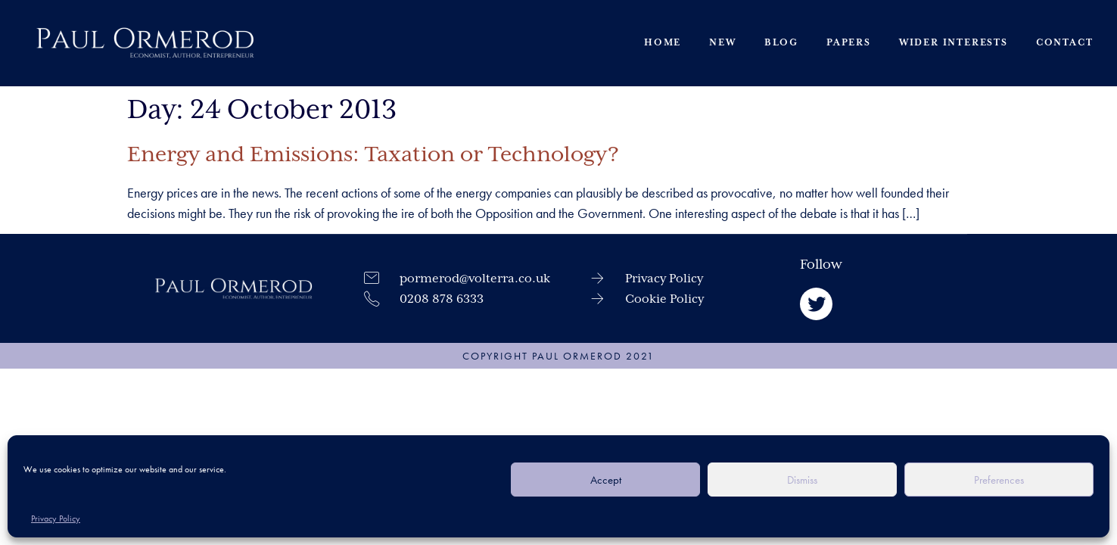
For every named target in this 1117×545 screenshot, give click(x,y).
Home (662, 42)
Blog (781, 42)
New (722, 42)
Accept (605, 479)
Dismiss (802, 479)
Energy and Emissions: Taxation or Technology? (373, 154)
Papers (848, 42)
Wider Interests (952, 42)
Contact (1064, 42)
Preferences (999, 479)
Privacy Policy (55, 518)
